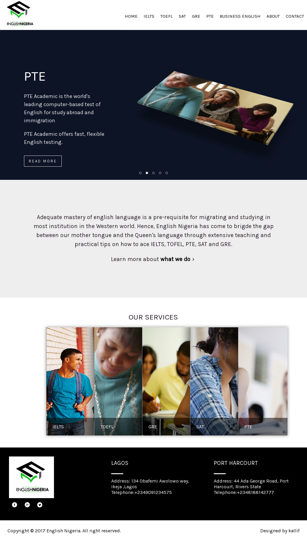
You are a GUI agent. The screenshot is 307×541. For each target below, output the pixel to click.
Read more (43, 161)
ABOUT (273, 16)
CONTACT (295, 16)
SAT (182, 16)
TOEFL (166, 16)
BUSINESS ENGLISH (240, 16)
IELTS (149, 16)
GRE (196, 16)
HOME (131, 16)
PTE (210, 16)
